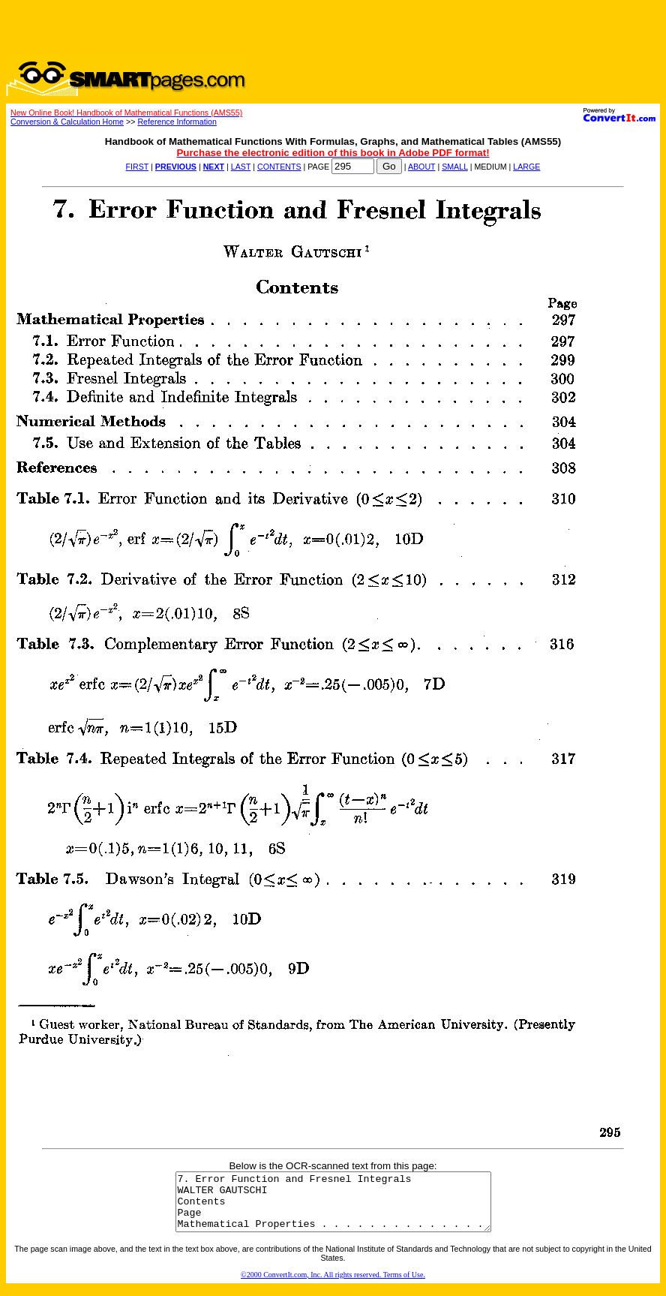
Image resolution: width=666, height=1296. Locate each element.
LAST (240, 166)
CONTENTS (279, 166)
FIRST (137, 166)
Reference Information (176, 121)
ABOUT (422, 166)
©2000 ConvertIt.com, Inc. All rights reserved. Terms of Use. (333, 1286)
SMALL (455, 166)
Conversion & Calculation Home (67, 121)
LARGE (526, 166)
